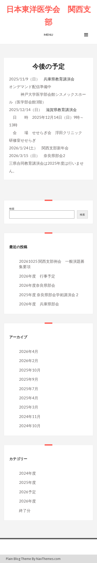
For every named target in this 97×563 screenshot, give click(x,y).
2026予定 (27, 491)
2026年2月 (28, 360)
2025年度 (27, 482)
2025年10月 (30, 370)
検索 (11, 208)
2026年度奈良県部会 (37, 285)
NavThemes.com (48, 559)
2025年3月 (28, 407)
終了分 (25, 510)
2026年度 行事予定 (37, 276)
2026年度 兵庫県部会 (39, 304)
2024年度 (27, 473)
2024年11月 (30, 416)
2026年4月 (28, 351)
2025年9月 (28, 379)
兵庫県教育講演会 (59, 79)
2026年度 (27, 501)
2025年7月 (28, 388)
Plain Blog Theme (18, 559)
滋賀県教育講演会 (61, 109)
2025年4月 (28, 398)
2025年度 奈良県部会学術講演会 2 (48, 294)
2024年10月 (30, 425)
